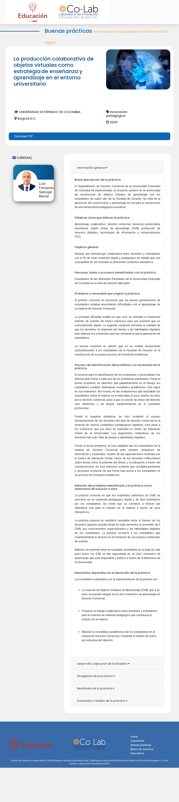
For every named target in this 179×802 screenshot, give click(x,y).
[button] (170, 12)
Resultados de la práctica (95, 688)
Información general (92, 168)
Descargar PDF (23, 136)
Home (134, 736)
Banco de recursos (141, 749)
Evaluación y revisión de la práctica (102, 701)
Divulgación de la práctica (96, 676)
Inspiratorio (137, 740)
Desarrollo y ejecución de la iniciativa (103, 664)
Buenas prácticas (140, 745)
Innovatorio (137, 753)
